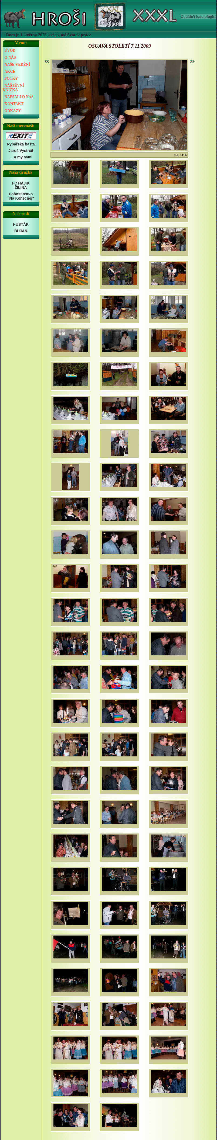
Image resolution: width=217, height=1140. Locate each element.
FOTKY (11, 79)
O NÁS (10, 57)
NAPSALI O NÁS (19, 97)
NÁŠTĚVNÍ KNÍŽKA (13, 88)
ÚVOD (10, 50)
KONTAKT (14, 104)
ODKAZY (13, 111)
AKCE (10, 71)
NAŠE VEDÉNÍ (17, 64)
